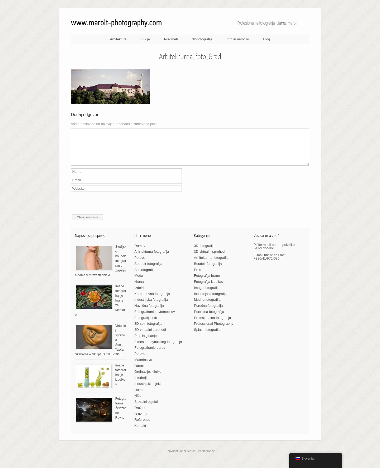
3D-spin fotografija (148, 330)
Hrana (139, 288)
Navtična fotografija (149, 312)
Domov (139, 252)
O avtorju (141, 420)
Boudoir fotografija (148, 270)
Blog (266, 39)
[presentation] (111, 210)
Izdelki (139, 294)
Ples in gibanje (145, 342)
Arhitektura (118, 39)
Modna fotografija (207, 306)
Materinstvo (143, 366)
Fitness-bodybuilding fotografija (158, 348)
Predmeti (171, 39)
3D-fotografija (202, 39)
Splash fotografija (207, 336)
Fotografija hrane (207, 282)
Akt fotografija (144, 276)
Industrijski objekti (148, 390)
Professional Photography (213, 330)
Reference (142, 426)
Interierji (140, 384)
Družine (140, 414)
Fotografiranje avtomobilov (154, 318)
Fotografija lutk (145, 324)
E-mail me (261, 261)
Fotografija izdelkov (209, 288)
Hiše (137, 402)
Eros (197, 276)
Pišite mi (260, 251)
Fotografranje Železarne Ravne (120, 414)
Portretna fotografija (209, 318)
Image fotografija (207, 294)
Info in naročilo (238, 39)
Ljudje (145, 39)
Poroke (139, 360)
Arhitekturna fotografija (151, 258)
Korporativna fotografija (152, 300)
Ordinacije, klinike (147, 378)
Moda (138, 282)
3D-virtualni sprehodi (150, 336)
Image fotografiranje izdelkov (120, 381)
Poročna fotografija (208, 312)
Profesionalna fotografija (212, 324)
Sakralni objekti (146, 408)
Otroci (139, 372)
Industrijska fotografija (151, 306)
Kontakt (140, 432)
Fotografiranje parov (149, 354)
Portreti (139, 264)
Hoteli (138, 396)
